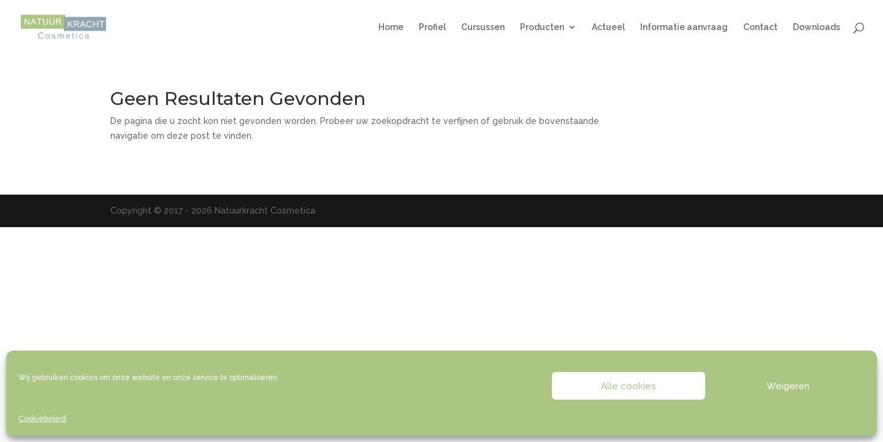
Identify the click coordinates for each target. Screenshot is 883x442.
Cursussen (483, 27)
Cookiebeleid (42, 418)
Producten (542, 27)
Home (390, 27)
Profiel (432, 27)
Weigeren (787, 386)
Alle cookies (628, 386)
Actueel (608, 27)
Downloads (816, 27)
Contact (760, 27)
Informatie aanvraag (684, 27)
